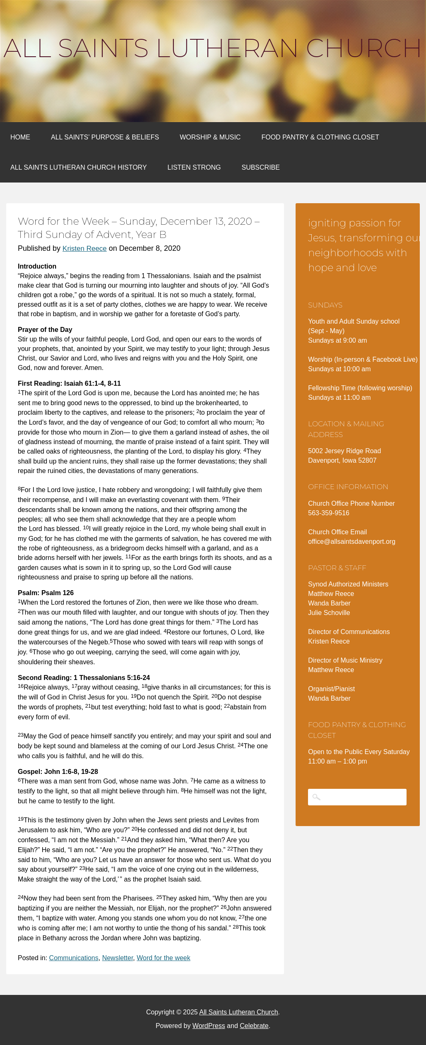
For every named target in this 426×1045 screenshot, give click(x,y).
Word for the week (163, 957)
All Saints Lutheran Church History (78, 167)
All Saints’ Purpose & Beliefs (105, 137)
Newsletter (117, 957)
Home (20, 137)
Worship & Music (210, 137)
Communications (74, 957)
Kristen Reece (85, 248)
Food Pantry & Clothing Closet (320, 137)
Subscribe (260, 167)
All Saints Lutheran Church (212, 48)
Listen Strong (194, 167)
